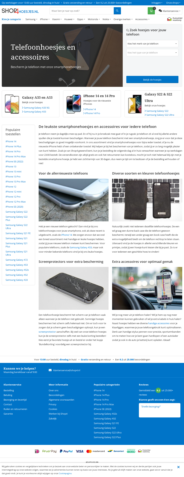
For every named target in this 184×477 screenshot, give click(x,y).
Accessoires (141, 19)
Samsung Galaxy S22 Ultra (159, 114)
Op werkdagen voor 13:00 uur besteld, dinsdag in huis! (30, 2)
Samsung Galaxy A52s (17, 269)
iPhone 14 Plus (13, 146)
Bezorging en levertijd (15, 399)
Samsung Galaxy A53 (34, 111)
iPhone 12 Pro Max (16, 201)
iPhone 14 (89, 109)
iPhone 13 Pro (13, 176)
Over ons (53, 390)
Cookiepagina (65, 473)
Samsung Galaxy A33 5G (35, 107)
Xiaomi (56, 19)
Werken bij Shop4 (58, 413)
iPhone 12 (11, 186)
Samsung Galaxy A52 (17, 274)
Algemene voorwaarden (61, 399)
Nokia (106, 19)
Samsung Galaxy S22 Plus (107, 437)
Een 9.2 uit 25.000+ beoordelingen (114, 2)
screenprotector (47, 331)
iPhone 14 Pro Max (16, 156)
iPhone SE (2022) (14, 161)
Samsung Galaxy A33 (17, 279)
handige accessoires (158, 323)
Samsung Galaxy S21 (16, 238)
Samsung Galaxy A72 (17, 259)
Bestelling (9, 390)
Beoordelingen (56, 395)
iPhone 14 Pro (91, 113)
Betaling (8, 395)
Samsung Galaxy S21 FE (18, 233)
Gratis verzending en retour (77, 2)
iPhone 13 (11, 166)
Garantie (8, 413)
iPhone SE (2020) (14, 206)
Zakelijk (53, 418)
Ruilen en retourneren (15, 409)
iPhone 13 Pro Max (16, 181)
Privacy (52, 404)
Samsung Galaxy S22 (156, 110)
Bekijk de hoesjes (152, 79)
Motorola (93, 19)
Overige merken (122, 19)
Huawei (68, 19)
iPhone (44, 19)
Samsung (30, 19)
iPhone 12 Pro (13, 196)
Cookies (53, 409)
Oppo (80, 19)
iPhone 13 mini (13, 171)
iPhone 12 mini (13, 191)
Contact (8, 404)
